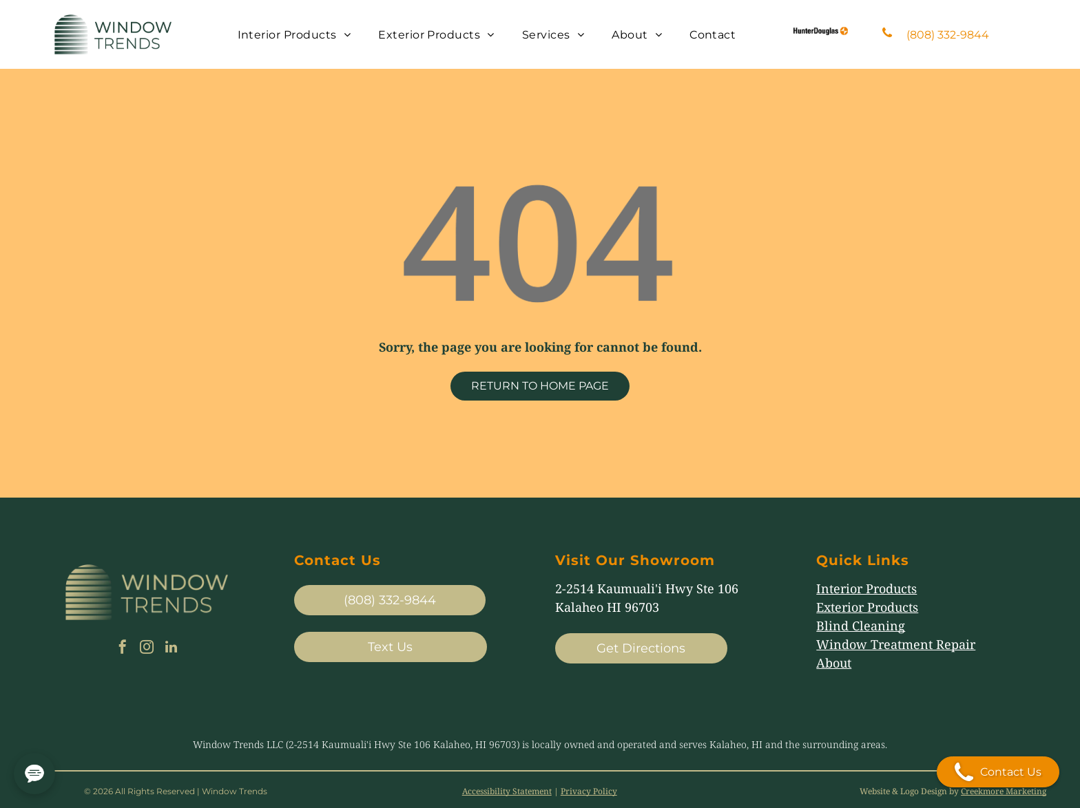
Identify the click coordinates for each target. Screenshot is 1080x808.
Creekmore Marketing (1003, 791)
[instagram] (146, 649)
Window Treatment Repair (895, 644)
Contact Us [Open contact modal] (998, 772)
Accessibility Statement (507, 791)
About (833, 663)
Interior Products (866, 588)
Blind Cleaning (860, 625)
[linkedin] (170, 649)
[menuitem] (294, 34)
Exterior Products (867, 607)
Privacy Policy (589, 791)
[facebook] (122, 649)
